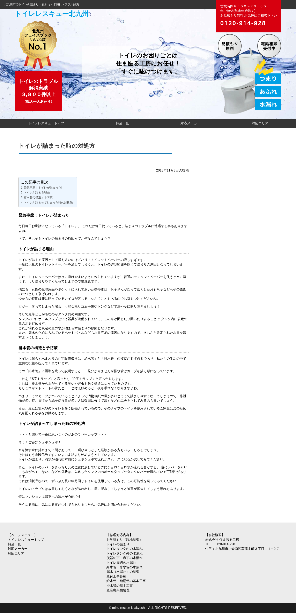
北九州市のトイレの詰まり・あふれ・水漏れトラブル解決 (41, 4)
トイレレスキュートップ (46, 123)
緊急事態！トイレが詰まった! (43, 187)
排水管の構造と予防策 (38, 197)
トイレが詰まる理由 (37, 192)
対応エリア (260, 123)
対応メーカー (190, 123)
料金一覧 (122, 123)
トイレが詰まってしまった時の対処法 (48, 202)
